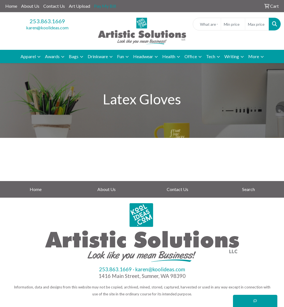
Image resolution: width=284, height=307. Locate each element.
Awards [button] (52, 56)
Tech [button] (210, 56)
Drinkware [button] (98, 56)
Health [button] (168, 56)
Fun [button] (120, 56)
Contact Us (54, 6)
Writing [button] (231, 56)
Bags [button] (73, 56)
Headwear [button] (143, 56)
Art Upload (79, 6)
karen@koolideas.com (47, 27)
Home (11, 6)
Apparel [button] (28, 56)
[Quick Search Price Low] (233, 24)
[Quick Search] (207, 24)
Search (248, 189)
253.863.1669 (47, 21)
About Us (30, 6)
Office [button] (190, 56)
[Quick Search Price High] (257, 24)
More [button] (253, 56)
